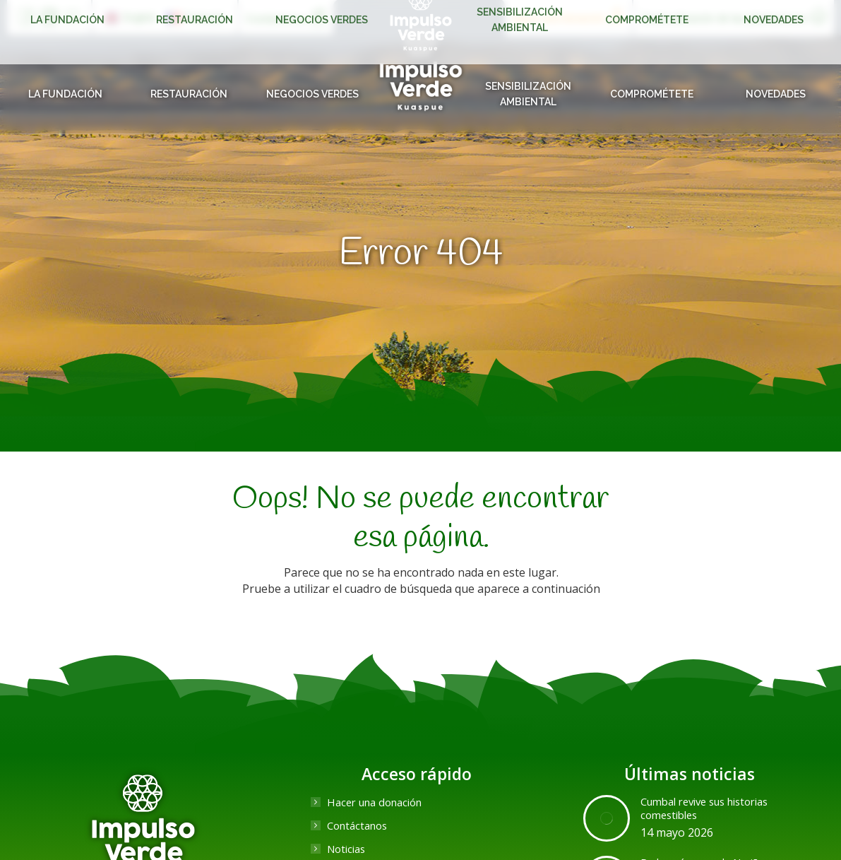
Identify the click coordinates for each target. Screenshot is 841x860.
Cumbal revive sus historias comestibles (713, 809)
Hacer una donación (380, 802)
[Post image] (606, 818)
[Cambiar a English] (130, 17)
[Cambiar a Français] (196, 17)
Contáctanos (360, 825)
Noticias (348, 849)
